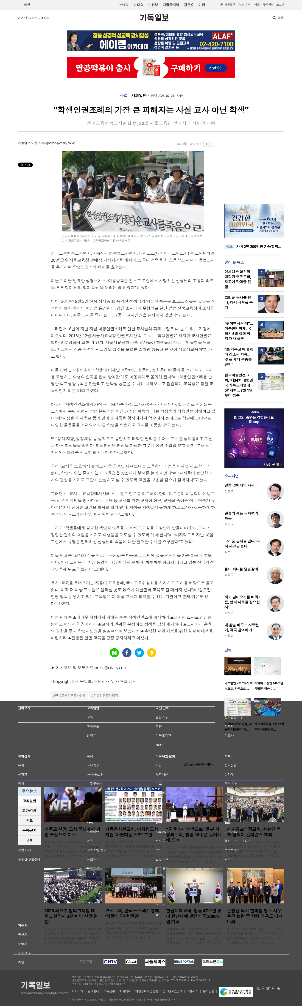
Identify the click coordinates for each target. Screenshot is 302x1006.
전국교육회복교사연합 (70, 695)
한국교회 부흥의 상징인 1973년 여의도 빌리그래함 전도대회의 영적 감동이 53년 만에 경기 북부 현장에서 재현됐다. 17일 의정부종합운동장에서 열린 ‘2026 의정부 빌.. (72, 938)
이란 (201, 5)
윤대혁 (138, 5)
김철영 (229, 636)
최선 (227, 552)
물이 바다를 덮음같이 (241, 569)
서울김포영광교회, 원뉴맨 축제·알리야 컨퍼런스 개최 (254, 832)
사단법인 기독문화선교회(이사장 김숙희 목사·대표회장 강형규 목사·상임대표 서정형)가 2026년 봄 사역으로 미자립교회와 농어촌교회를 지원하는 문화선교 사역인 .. (133, 849)
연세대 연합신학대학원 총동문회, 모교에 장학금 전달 (237, 279)
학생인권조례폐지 (105, 695)
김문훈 (189, 5)
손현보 (153, 5)
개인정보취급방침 (146, 991)
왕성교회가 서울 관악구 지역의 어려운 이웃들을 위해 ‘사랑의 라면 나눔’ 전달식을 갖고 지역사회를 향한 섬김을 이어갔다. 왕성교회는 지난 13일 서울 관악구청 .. (133, 930)
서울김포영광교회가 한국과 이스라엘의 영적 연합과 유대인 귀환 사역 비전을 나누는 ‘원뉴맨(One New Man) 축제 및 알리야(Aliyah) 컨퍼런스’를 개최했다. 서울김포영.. (255, 851)
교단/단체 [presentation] (29, 810)
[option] (239, 675)
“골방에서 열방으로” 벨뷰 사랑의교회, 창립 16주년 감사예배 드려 (193, 834)
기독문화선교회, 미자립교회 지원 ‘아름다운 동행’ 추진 (131, 832)
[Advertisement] (254, 169)
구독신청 (268, 5)
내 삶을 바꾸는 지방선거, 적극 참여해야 (241, 628)
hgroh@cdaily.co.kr (61, 143)
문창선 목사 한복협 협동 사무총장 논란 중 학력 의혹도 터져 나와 (254, 916)
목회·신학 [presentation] (29, 830)
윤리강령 (208, 991)
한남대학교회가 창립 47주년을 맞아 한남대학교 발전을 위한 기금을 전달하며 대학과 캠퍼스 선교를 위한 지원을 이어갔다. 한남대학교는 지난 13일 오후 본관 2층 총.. (194, 936)
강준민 (229, 613)
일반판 (246, 5)
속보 (229, 246)
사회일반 (138, 95)
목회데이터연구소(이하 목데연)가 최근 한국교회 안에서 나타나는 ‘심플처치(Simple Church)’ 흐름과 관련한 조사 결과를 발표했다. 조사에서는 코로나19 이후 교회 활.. (72, 849)
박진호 (229, 524)
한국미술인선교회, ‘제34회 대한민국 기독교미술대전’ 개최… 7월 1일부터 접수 (238, 385)
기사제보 (125, 991)
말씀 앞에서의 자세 (239, 485)
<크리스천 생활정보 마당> (198, 765)
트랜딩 (123, 5)
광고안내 (93, 991)
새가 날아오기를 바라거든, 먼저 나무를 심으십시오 (243, 602)
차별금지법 (171, 5)
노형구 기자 (39, 143)
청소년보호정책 (172, 991)
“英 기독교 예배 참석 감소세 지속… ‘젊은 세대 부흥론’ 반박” (238, 357)
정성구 (229, 575)
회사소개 (77, 991)
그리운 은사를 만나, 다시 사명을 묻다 (238, 302)
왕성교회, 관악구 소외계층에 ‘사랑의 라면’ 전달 (132, 913)
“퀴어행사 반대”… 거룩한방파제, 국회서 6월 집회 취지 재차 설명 (238, 331)
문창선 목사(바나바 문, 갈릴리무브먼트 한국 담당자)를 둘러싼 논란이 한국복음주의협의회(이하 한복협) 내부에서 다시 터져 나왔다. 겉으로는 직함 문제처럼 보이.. (255, 936)
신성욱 (229, 491)
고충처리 (193, 991)
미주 (257, 5)
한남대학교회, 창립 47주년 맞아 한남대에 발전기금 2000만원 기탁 (193, 916)
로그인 (280, 5)
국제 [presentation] (29, 840)
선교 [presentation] (29, 820)
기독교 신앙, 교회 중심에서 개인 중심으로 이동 (72, 832)
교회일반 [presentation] (29, 801)
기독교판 (229, 5)
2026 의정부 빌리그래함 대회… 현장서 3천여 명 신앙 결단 (71, 916)
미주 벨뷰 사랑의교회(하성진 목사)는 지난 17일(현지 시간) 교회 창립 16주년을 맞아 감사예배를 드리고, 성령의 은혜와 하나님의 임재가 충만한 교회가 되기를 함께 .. (194, 854)
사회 (123, 95)
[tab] (29, 801)
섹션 (24, 5)
